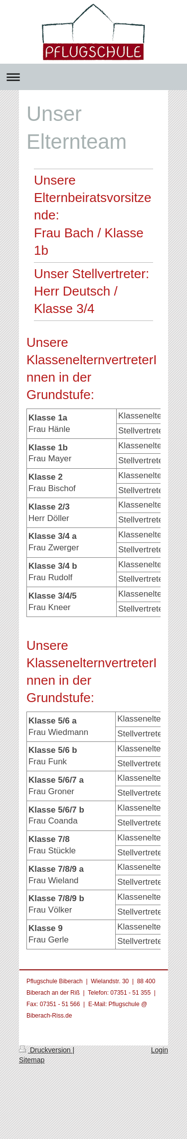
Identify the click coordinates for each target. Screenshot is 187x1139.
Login (159, 1050)
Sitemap (31, 1060)
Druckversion (45, 1050)
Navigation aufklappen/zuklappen (93, 77)
